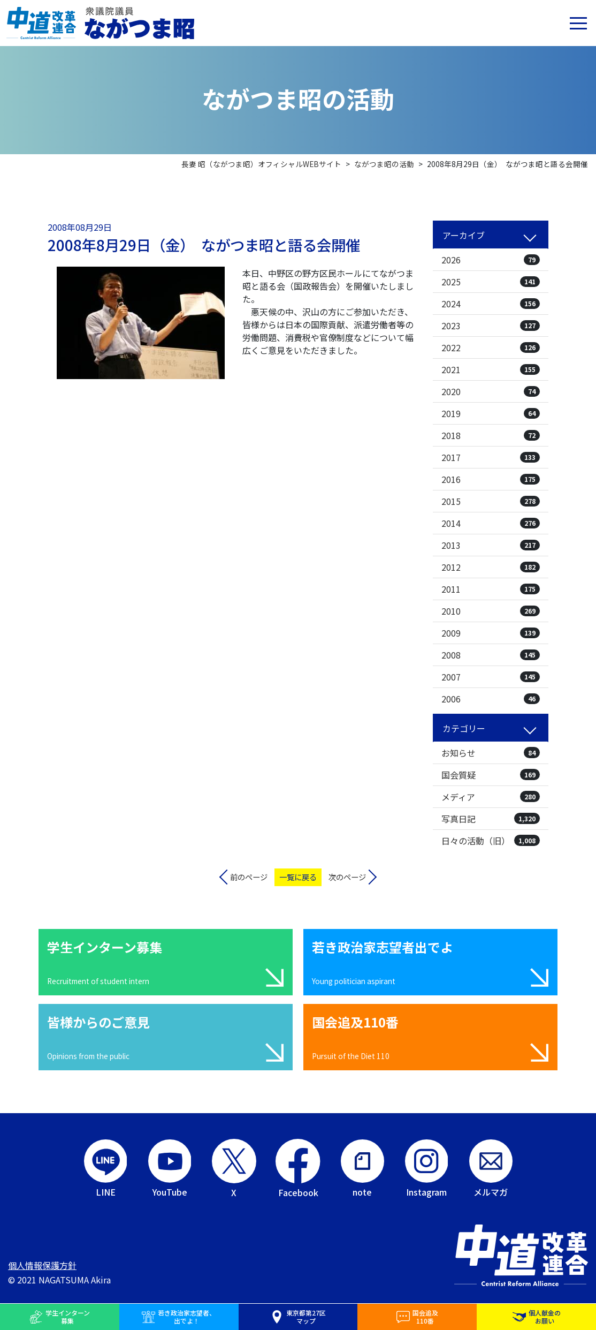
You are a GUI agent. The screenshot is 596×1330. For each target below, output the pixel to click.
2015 (490, 501)
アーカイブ (463, 235)
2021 (490, 369)
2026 (490, 259)
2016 (490, 479)
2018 (490, 435)
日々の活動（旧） (490, 840)
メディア (490, 796)
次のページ (347, 876)
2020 (490, 391)
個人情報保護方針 (42, 1265)
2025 (490, 281)
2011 (490, 589)
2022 (490, 347)
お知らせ (490, 752)
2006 (490, 698)
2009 (490, 632)
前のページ (249, 876)
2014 (490, 523)
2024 (490, 303)
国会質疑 (490, 774)
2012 (490, 567)
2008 (490, 654)
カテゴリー (463, 728)
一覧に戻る (298, 876)
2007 (490, 676)
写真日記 (490, 818)
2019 (490, 413)
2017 (490, 457)
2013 (490, 545)
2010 (490, 610)
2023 (490, 325)
